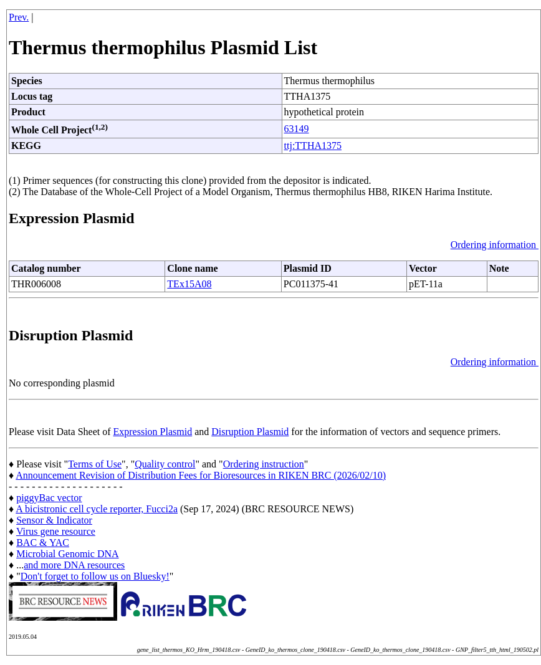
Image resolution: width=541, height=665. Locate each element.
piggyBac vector (49, 497)
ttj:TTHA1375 (313, 145)
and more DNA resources (74, 565)
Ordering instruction (263, 464)
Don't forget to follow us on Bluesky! (95, 576)
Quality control (165, 464)
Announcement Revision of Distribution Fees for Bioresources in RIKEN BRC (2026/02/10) (201, 475)
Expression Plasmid (153, 431)
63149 (296, 128)
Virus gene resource (55, 531)
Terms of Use (95, 464)
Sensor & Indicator (54, 520)
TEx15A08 (189, 284)
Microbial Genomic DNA (67, 553)
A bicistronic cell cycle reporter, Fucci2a (97, 509)
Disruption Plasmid (250, 431)
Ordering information (495, 244)
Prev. (19, 17)
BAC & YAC (42, 542)
